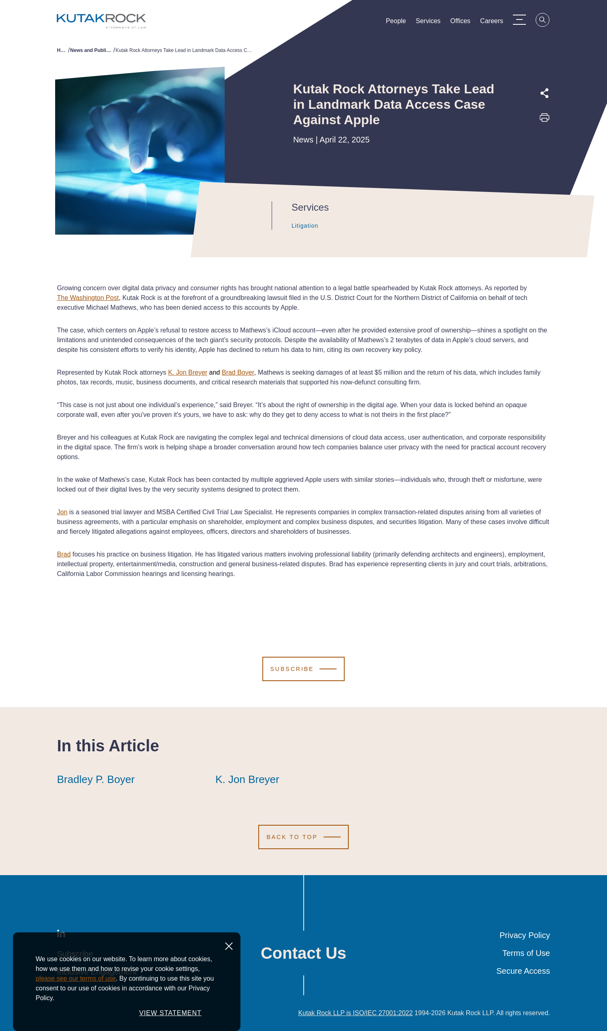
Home (62, 50)
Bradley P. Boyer (96, 779)
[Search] (547, 21)
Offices (464, 22)
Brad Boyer (238, 372)
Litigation (299, 226)
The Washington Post (88, 297)
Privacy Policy (525, 935)
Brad (64, 554)
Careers (495, 22)
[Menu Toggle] (523, 19)
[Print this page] (544, 120)
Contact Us (303, 953)
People (400, 22)
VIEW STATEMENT (170, 1012)
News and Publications (91, 50)
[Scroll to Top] (303, 837)
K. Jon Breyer (187, 372)
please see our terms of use (76, 978)
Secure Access (523, 971)
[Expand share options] (544, 93)
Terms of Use (526, 953)
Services (432, 22)
